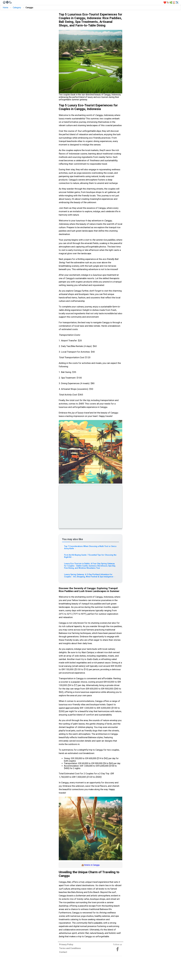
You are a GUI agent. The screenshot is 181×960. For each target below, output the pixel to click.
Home (5, 7)
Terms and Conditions (70, 948)
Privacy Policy (66, 944)
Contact (63, 952)
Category (17, 7)
